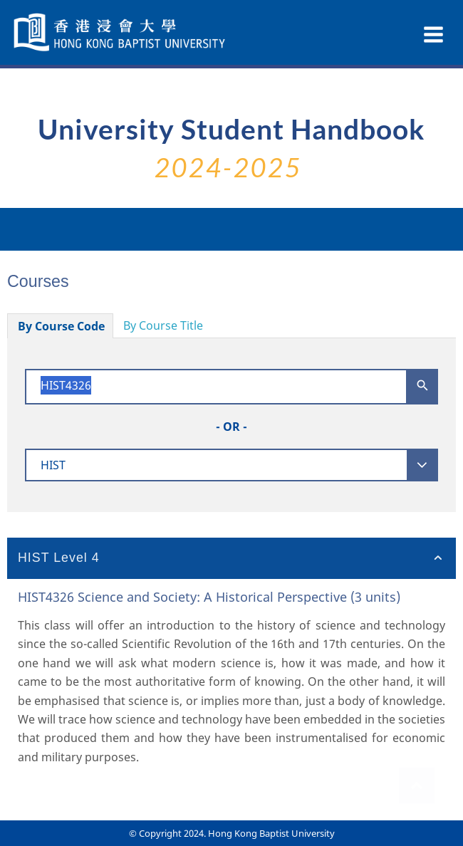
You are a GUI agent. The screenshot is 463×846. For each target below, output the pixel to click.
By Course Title (163, 325)
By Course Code (61, 326)
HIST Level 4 (59, 557)
